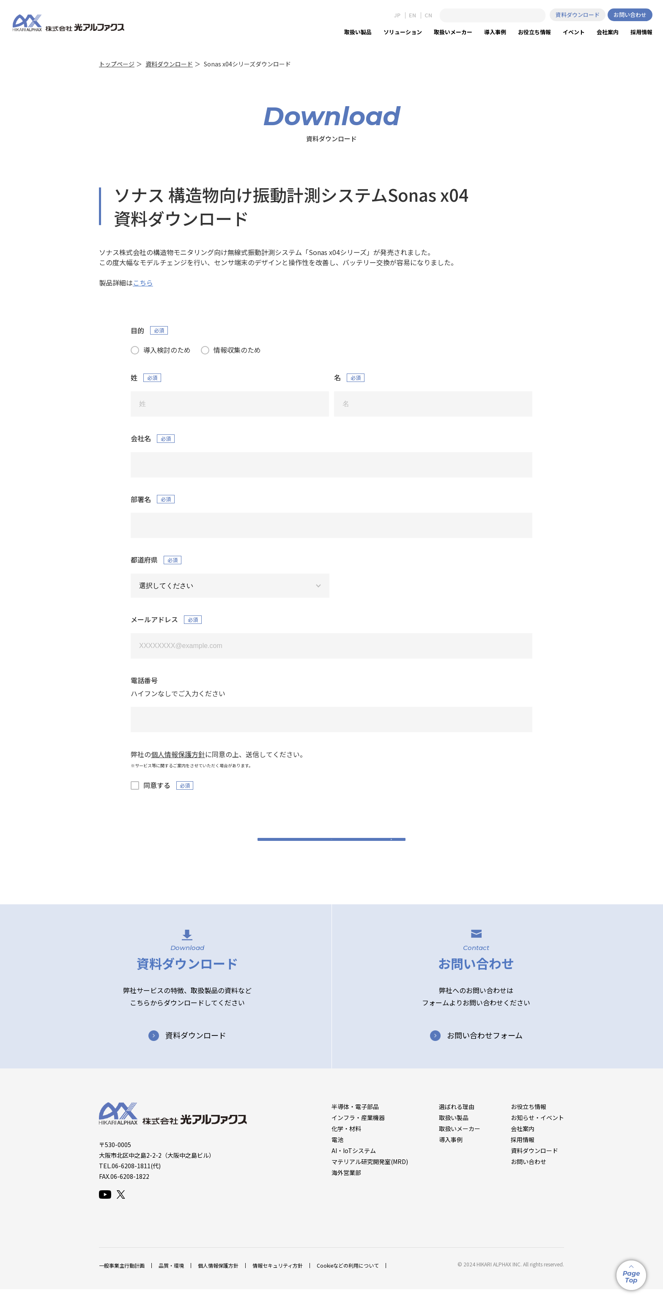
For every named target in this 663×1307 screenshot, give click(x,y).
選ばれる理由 (456, 1124)
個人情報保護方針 (218, 1283)
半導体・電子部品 (355, 1124)
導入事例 (451, 1157)
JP (397, 15)
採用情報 (522, 1157)
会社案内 (522, 1146)
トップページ (116, 64)
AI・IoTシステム (354, 1168)
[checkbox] (331, 350)
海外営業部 (346, 1190)
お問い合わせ (630, 15)
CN (428, 15)
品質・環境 (171, 1283)
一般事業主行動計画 (122, 1283)
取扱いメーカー (459, 1146)
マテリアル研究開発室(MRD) (370, 1179)
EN (412, 15)
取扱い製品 (453, 1135)
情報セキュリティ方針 (277, 1283)
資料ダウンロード (578, 15)
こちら (143, 282)
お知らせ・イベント (537, 1135)
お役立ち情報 (528, 1124)
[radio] (161, 350)
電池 (337, 1157)
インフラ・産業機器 (358, 1135)
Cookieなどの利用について (348, 1283)
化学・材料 (346, 1146)
